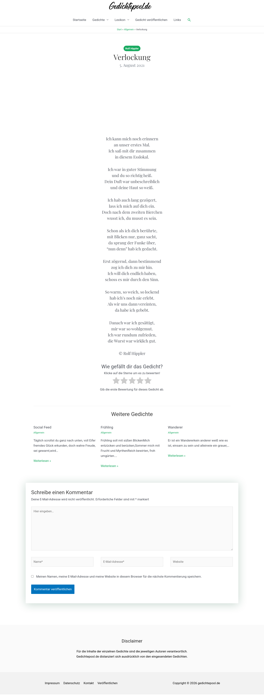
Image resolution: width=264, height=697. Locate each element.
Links (177, 20)
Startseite (79, 20)
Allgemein (39, 432)
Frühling (107, 427)
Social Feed (43, 427)
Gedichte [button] (98, 20)
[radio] (116, 381)
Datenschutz (72, 685)
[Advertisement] (132, 101)
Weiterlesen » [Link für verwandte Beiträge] (43, 460)
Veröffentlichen (109, 685)
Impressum (52, 685)
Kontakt (90, 685)
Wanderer (176, 427)
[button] (189, 20)
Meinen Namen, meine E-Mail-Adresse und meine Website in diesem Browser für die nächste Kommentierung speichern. (119, 579)
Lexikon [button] (120, 20)
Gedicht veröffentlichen (151, 20)
